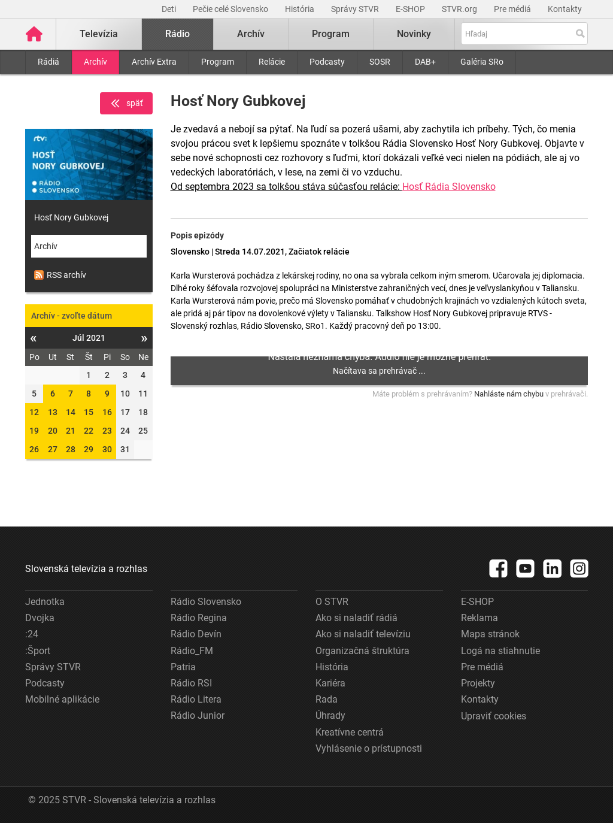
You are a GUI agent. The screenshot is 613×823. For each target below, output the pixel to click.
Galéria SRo (481, 61)
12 (34, 412)
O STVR (331, 601)
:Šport (37, 650)
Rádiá (48, 61)
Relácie (272, 61)
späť (126, 104)
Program (217, 61)
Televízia (99, 34)
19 (34, 430)
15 (88, 412)
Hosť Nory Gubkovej (71, 217)
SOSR (379, 61)
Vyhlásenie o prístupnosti (368, 748)
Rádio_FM (192, 650)
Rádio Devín (196, 634)
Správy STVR (356, 9)
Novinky (414, 34)
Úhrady (330, 715)
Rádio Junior (197, 715)
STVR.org (460, 9)
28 (70, 449)
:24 (31, 634)
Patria (183, 667)
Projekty (478, 683)
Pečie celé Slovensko (231, 9)
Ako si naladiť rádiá (356, 618)
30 (107, 449)
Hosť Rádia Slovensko (449, 186)
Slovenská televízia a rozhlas (86, 568)
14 (70, 412)
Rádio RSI (191, 683)
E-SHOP (411, 9)
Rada (326, 699)
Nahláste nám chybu (509, 393)
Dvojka (39, 618)
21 (70, 430)
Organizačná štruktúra (362, 650)
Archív (95, 61)
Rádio (177, 34)
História (300, 9)
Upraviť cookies (493, 716)
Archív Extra (154, 61)
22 (88, 430)
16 (107, 412)
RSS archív (60, 275)
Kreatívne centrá (349, 732)
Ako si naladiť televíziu (363, 634)
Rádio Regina (199, 618)
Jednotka (45, 601)
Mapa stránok (490, 634)
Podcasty (327, 61)
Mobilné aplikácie (62, 699)
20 (52, 430)
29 (88, 449)
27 (52, 449)
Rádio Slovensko (206, 601)
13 (52, 412)
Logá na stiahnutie (500, 650)
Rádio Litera (196, 699)
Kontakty (565, 9)
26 (34, 449)
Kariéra (330, 683)
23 (107, 430)
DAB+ (425, 61)
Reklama (479, 618)
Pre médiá (513, 9)
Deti (170, 9)
